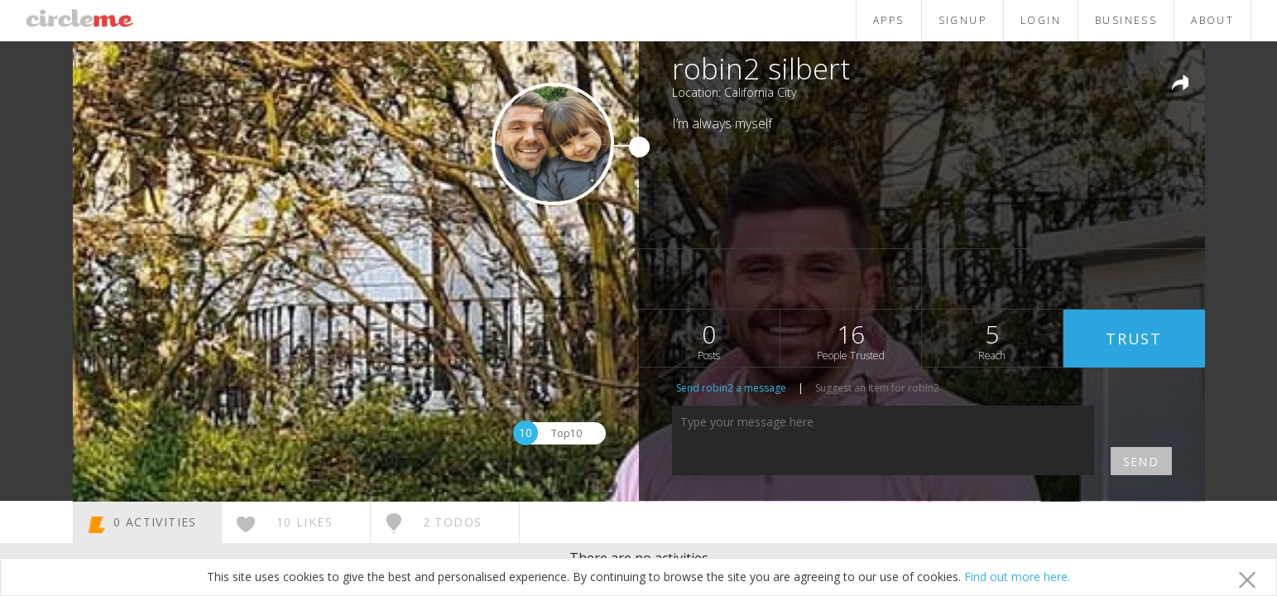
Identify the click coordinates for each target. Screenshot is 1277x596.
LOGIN (1040, 20)
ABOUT (1212, 20)
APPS (889, 20)
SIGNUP (963, 20)
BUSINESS (1126, 20)
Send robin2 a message (731, 388)
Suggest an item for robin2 (877, 388)
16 (850, 340)
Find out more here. (1017, 576)
